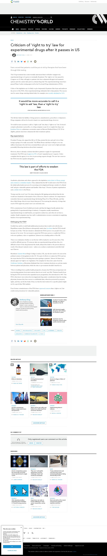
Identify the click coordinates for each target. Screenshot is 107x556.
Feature (14, 377)
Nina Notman (17, 383)
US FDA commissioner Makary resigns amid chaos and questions (19, 409)
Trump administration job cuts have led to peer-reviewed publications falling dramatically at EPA (58, 473)
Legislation (19, 333)
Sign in (31, 443)
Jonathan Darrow (16, 129)
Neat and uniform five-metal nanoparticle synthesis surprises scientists (58, 501)
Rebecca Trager (18, 414)
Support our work (79, 545)
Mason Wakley (37, 414)
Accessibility (44, 538)
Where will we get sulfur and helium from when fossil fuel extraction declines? (38, 409)
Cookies (29, 538)
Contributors (37, 528)
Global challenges (68, 545)
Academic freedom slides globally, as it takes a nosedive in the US (60, 301)
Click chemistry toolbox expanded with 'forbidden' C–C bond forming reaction (19, 501)
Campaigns (46, 545)
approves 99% (32, 154)
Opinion (52, 405)
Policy (42, 333)
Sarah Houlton (57, 384)
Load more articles (39, 423)
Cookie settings (12, 550)
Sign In (15, 17)
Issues (30, 528)
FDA (44, 330)
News (12, 40)
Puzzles (37, 33)
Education (87, 1)
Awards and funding (56, 545)
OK (12, 546)
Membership (93, 1)
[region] (12, 540)
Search (51, 17)
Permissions (52, 538)
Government (51, 330)
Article (33, 377)
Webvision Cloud (93, 554)
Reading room (30, 33)
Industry (59, 330)
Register (21, 17)
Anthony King (20, 55)
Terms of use (35, 538)
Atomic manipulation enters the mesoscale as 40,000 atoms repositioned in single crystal (19, 473)
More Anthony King (47, 295)
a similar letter (17, 190)
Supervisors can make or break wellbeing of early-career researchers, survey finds (38, 502)
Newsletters (19, 33)
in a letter (49, 228)
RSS (43, 528)
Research (14, 469)
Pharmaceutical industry (31, 333)
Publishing (81, 1)
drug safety (37, 330)
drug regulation (27, 330)
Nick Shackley (37, 387)
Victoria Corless (19, 507)
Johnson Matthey (36, 386)
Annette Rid (21, 253)
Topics (25, 528)
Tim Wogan (55, 507)
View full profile (19, 324)
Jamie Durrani (17, 479)
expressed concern (45, 288)
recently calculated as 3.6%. (56, 93)
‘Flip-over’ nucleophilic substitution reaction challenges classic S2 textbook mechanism (37, 473)
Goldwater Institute (17, 263)
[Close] (21, 527)
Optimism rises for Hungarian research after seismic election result (59, 320)
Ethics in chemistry (17, 379)
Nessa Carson (56, 413)
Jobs (25, 33)
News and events (36, 545)
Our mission (27, 545)
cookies (74, 551)
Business (18, 330)
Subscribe (28, 17)
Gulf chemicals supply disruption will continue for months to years (59, 311)
